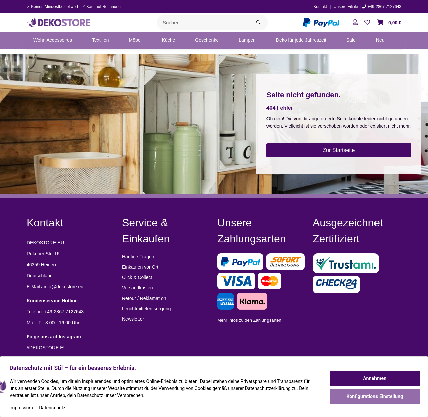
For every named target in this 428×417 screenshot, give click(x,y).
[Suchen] (203, 22)
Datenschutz (54, 407)
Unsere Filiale (346, 6)
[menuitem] (52, 40)
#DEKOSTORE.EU (47, 347)
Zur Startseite (339, 150)
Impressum (22, 407)
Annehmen (373, 378)
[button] (355, 23)
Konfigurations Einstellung (373, 396)
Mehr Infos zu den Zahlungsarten (249, 320)
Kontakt (320, 6)
